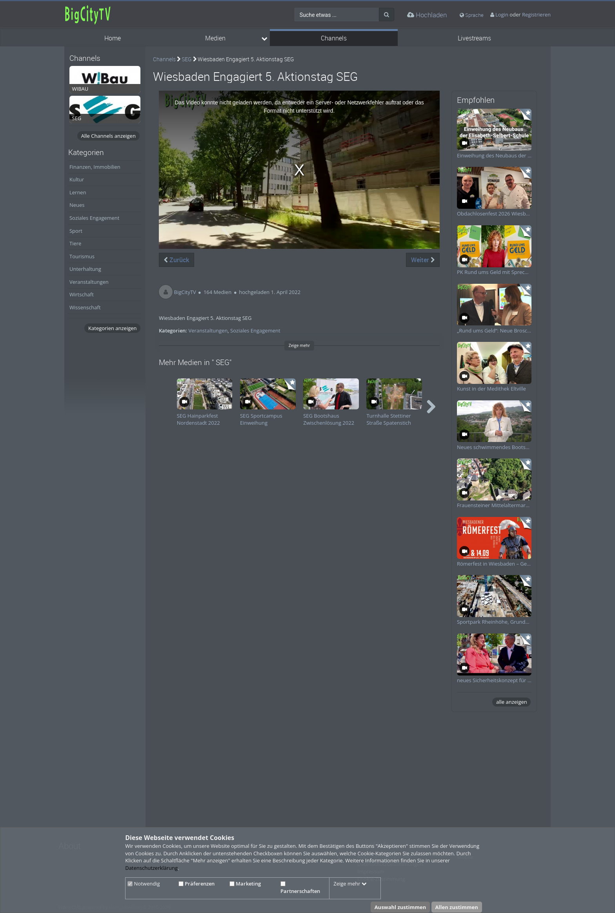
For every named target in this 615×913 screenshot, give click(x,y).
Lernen (77, 192)
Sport (75, 230)
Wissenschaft (85, 307)
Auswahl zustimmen (400, 907)
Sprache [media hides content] (472, 14)
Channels (334, 38)
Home (112, 38)
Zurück (176, 260)
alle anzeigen (511, 701)
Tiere (75, 243)
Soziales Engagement (94, 217)
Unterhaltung (85, 268)
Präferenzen (196, 883)
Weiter (423, 260)
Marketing (245, 883)
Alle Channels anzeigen (108, 135)
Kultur (76, 179)
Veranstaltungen (89, 281)
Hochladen (427, 14)
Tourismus (82, 256)
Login (501, 14)
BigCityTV (185, 292)
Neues (77, 204)
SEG (187, 59)
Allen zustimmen (456, 907)
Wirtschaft (81, 294)
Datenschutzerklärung (151, 867)
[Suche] (386, 14)
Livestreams (474, 38)
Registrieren (536, 14)
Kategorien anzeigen (112, 328)
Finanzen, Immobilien (94, 166)
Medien (215, 38)
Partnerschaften (300, 888)
